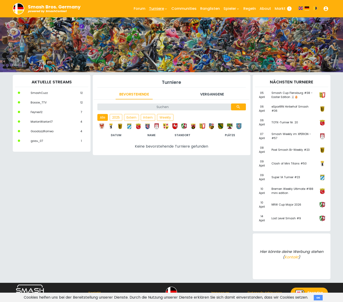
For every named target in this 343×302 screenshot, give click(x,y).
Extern (131, 117)
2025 (116, 117)
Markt (283, 8)
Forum (139, 8)
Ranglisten (210, 8)
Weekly (165, 117)
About (265, 8)
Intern (148, 117)
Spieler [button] (231, 8)
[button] (325, 8)
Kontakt (291, 257)
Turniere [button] (158, 8)
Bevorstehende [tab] (134, 94)
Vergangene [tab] (212, 94)
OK (318, 297)
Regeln (249, 8)
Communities (184, 8)
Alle (102, 117)
